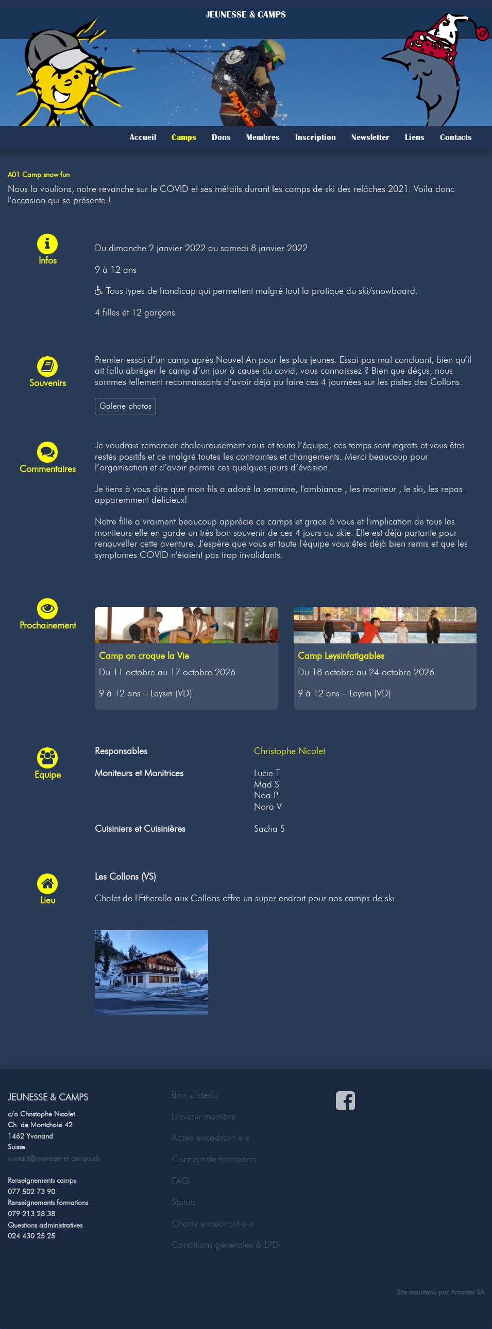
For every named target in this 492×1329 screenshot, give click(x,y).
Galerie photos (125, 405)
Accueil (143, 137)
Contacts (456, 137)
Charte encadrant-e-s (212, 1223)
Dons (221, 137)
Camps (184, 137)
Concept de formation (214, 1159)
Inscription (315, 137)
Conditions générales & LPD (225, 1244)
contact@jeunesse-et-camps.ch (53, 1158)
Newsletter (370, 137)
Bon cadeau (195, 1094)
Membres (263, 137)
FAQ (181, 1180)
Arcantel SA (467, 1292)
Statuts (184, 1202)
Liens (415, 137)
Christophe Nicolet (289, 751)
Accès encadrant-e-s (210, 1137)
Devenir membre (204, 1116)
